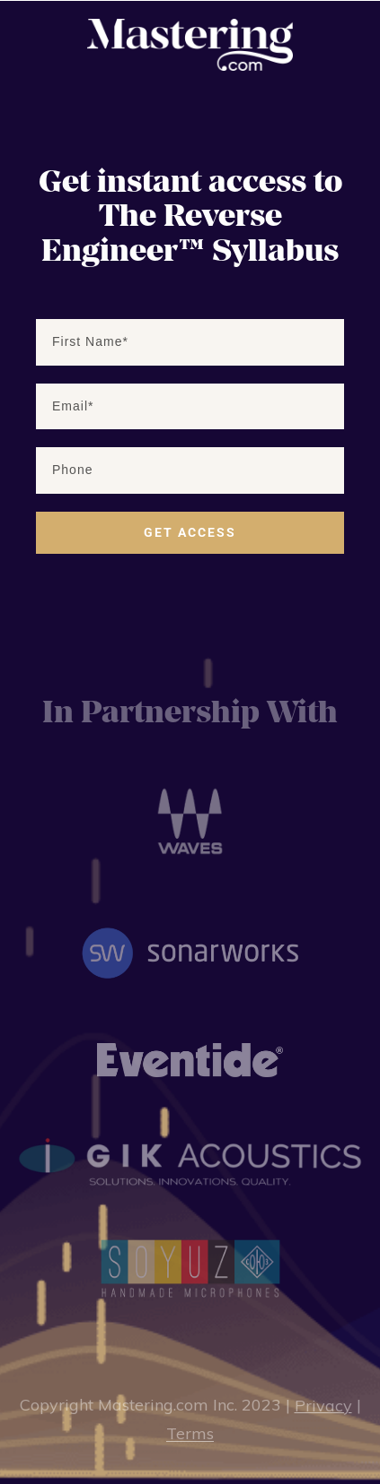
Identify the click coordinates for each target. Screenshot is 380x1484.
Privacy (323, 1405)
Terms (190, 1434)
